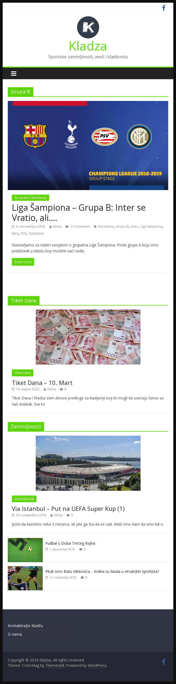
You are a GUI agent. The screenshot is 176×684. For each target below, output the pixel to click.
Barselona (106, 226)
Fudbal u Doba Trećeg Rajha (70, 543)
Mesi (15, 233)
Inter (134, 226)
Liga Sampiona (151, 226)
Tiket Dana (23, 372)
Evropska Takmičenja (30, 197)
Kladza (88, 45)
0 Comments (78, 226)
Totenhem (36, 233)
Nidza (57, 226)
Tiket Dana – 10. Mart (42, 383)
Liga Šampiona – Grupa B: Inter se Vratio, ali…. (79, 212)
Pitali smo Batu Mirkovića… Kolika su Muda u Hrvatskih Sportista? (102, 571)
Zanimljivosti (24, 499)
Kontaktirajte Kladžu (25, 625)
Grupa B (122, 226)
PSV (23, 233)
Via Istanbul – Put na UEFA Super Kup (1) (68, 508)
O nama (15, 634)
